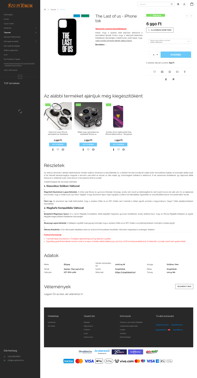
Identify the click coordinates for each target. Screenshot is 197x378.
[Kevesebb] (20, 77)
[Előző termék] (187, 16)
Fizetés (122, 330)
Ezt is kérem (57, 144)
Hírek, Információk (10, 70)
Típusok (7, 32)
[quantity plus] (157, 55)
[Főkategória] (45, 9)
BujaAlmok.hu (163, 330)
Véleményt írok (184, 286)
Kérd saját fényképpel (12, 46)
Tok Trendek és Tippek (12, 59)
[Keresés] (156, 4)
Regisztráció (88, 326)
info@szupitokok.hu (16, 360)
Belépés (87, 322)
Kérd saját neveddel (11, 41)
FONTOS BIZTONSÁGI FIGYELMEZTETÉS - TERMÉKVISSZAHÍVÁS (19, 65)
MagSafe (85, 16)
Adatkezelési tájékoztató (129, 326)
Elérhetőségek (125, 337)
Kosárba (176, 54)
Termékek (51, 326)
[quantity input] (153, 55)
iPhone (76, 16)
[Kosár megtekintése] (190, 4)
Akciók (6, 19)
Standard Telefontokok (12, 37)
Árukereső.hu (102, 353)
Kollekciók (7, 28)
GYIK (5, 55)
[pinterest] (173, 79)
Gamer (67, 269)
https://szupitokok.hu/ (125, 272)
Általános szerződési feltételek (131, 322)
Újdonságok (8, 15)
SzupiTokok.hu (177, 325)
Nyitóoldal (51, 322)
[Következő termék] (191, 16)
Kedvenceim (88, 337)
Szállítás (123, 333)
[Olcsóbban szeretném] (159, 30)
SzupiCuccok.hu (162, 325)
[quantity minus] (150, 55)
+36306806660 (14, 356)
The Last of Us (77, 269)
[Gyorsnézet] (52, 149)
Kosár (86, 333)
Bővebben (100, 45)
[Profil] (184, 4)
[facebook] (165, 79)
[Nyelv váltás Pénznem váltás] (178, 4)
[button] (154, 72)
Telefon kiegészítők (11, 50)
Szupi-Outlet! (9, 24)
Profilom (87, 330)
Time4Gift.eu (178, 330)
